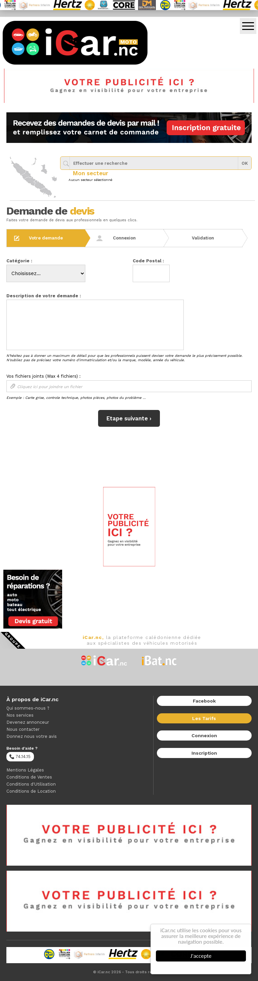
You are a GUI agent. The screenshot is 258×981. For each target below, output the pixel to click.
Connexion (204, 735)
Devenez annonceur (27, 722)
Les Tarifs (204, 718)
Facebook (204, 701)
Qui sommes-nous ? (27, 708)
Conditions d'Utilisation (31, 784)
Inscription (204, 753)
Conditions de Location (31, 791)
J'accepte (201, 955)
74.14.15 (20, 756)
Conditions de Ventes (29, 777)
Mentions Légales (25, 769)
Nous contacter (23, 729)
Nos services (20, 715)
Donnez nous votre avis (31, 736)
